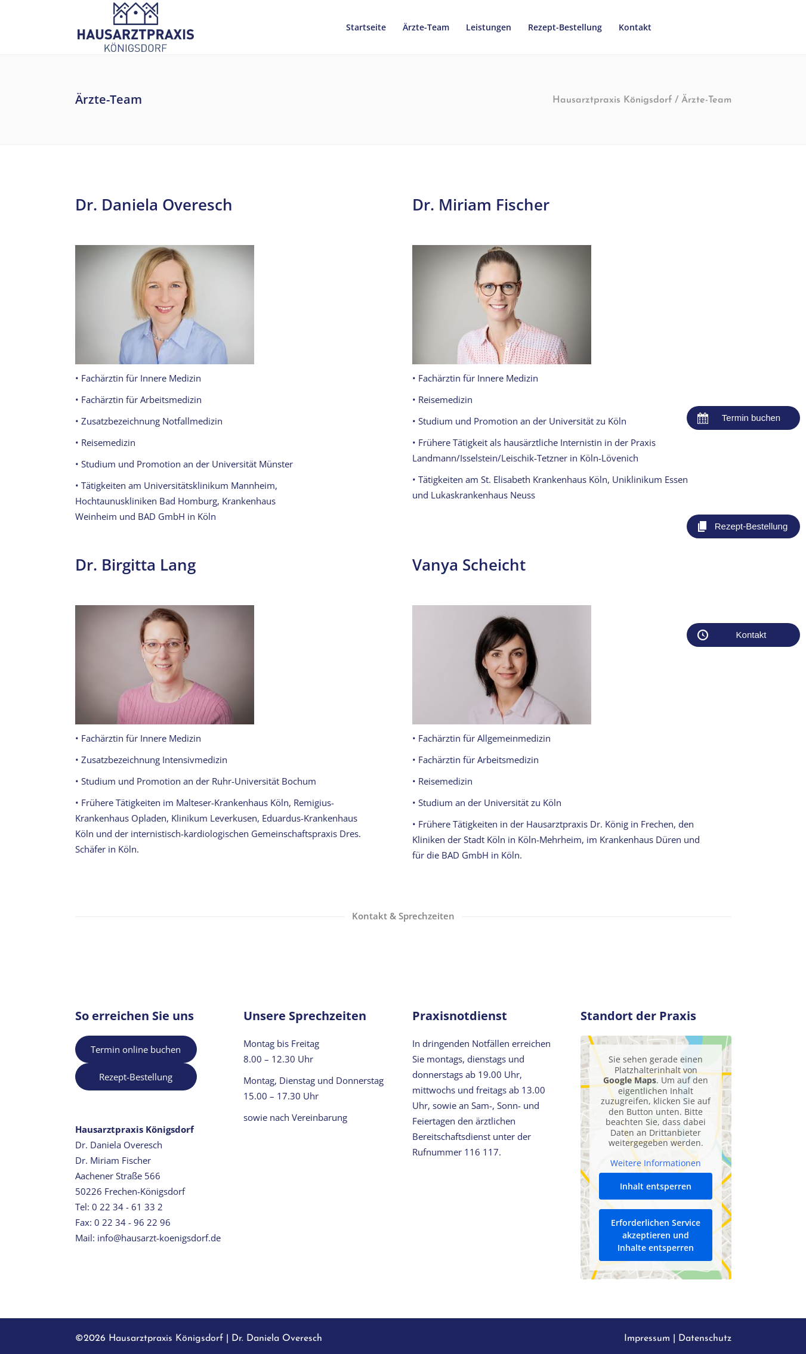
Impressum (647, 1338)
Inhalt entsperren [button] (655, 1186)
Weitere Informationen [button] (655, 1162)
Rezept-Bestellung (135, 1077)
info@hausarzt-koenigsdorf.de (159, 1238)
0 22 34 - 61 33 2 (127, 1207)
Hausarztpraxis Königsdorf (612, 100)
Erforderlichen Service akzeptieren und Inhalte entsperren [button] (655, 1235)
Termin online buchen (136, 1049)
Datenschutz (704, 1338)
